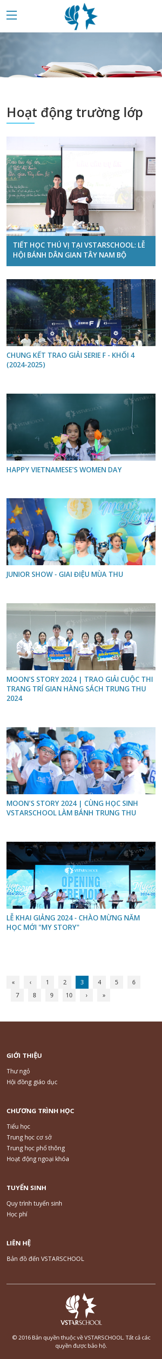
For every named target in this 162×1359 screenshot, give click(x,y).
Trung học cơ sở (29, 1137)
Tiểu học (18, 1126)
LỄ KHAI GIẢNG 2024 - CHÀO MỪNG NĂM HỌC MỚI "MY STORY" (73, 922)
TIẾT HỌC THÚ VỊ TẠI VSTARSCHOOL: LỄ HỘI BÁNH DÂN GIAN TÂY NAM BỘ (79, 249)
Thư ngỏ (18, 1071)
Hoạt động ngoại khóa (37, 1159)
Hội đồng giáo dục (31, 1082)
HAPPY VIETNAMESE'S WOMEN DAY (64, 469)
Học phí (16, 1214)
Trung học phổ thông (35, 1148)
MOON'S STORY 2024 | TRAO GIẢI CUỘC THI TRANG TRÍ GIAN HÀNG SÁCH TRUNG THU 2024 (79, 689)
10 (69, 995)
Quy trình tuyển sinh (34, 1203)
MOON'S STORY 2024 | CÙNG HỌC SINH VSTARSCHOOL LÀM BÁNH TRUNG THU (72, 808)
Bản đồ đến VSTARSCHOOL (45, 1258)
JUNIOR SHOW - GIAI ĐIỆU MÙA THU (64, 574)
